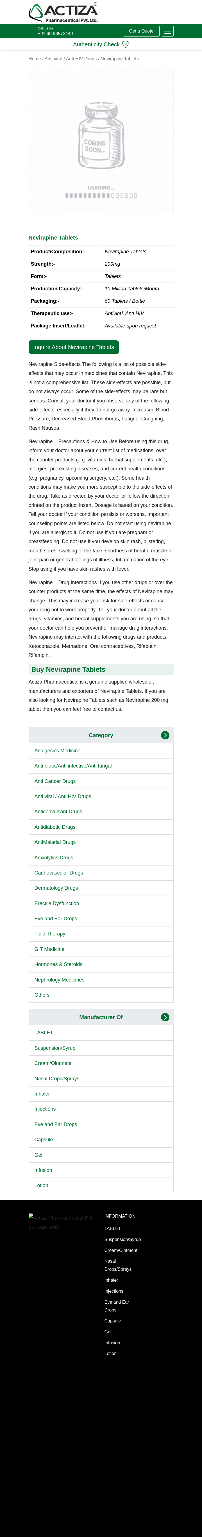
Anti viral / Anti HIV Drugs (71, 59)
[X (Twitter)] (113, 1525)
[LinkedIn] (125, 1525)
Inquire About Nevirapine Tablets (73, 347)
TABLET (44, 1032)
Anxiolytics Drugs (54, 857)
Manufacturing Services (43, 1385)
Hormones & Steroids (59, 964)
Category (101, 735)
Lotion (41, 1185)
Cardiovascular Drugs (59, 873)
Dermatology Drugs (56, 888)
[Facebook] (102, 1525)
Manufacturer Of (100, 1017)
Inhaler (42, 1094)
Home (35, 59)
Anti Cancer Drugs (55, 781)
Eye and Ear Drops (56, 918)
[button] (168, 31)
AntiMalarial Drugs (55, 842)
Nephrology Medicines (60, 980)
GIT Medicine (50, 949)
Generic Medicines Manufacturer (42, 1427)
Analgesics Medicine (58, 750)
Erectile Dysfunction (57, 903)
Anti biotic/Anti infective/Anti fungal (73, 766)
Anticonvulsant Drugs (58, 811)
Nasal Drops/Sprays (57, 1078)
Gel (38, 1155)
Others (42, 995)
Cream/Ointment (53, 1063)
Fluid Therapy (50, 934)
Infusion (43, 1170)
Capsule (44, 1139)
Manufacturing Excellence (43, 1404)
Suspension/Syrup (55, 1048)
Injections (45, 1109)
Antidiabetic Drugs (55, 827)
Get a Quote (141, 31)
